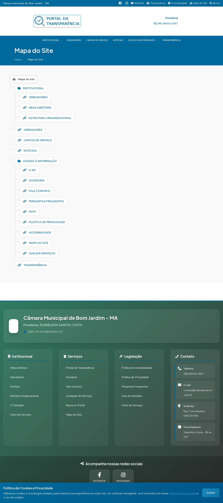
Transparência (156, 3)
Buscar (215, 3)
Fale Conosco (74, 386)
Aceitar (210, 493)
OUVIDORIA (34, 180)
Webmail (137, 3)
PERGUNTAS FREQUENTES (43, 201)
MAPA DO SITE (35, 243)
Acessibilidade (177, 3)
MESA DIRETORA (37, 108)
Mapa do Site (198, 3)
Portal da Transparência (80, 368)
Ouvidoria (71, 377)
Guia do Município (132, 396)
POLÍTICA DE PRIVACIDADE (44, 222)
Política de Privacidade (182, 493)
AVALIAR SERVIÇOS (39, 253)
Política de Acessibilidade (137, 368)
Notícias (14, 386)
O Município (17, 405)
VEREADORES (74, 40)
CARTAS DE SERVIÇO (97, 40)
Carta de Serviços (20, 414)
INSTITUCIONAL (51, 40)
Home (17, 59)
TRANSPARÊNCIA (171, 40)
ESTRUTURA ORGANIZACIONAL (47, 118)
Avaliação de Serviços (79, 396)
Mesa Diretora (18, 368)
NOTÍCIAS (118, 40)
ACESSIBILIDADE (37, 233)
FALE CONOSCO (36, 191)
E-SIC (29, 170)
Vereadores (17, 377)
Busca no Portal (75, 405)
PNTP (29, 212)
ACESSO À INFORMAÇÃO (141, 40)
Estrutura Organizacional (24, 396)
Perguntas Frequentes (135, 386)
